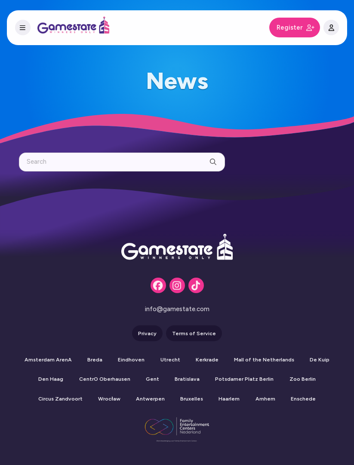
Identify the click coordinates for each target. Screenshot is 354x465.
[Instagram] (177, 285)
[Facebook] (158, 285)
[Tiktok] (196, 285)
